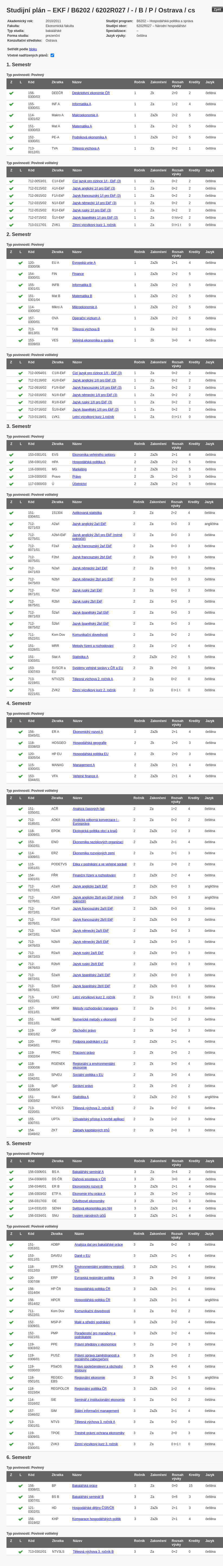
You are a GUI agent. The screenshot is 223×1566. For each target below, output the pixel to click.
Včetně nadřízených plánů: (27, 55)
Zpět (217, 9)
